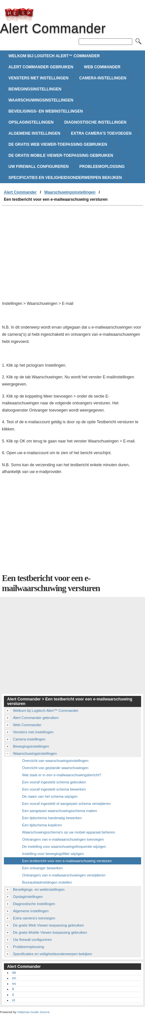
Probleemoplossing (102, 166)
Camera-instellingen (102, 78)
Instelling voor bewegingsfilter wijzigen (53, 854)
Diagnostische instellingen (95, 122)
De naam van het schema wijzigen (49, 796)
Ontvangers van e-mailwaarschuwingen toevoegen (63, 839)
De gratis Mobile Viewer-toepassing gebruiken (60, 155)
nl (13, 1000)
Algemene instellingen (34, 133)
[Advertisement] (72, 254)
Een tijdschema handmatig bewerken (52, 818)
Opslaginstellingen (31, 122)
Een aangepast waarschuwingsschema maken (59, 811)
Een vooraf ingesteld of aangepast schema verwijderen (66, 804)
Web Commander (102, 67)
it (13, 995)
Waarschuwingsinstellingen (40, 100)
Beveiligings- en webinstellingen (45, 111)
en (14, 978)
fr (13, 989)
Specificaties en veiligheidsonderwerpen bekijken (65, 177)
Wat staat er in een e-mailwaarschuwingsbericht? (61, 775)
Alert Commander (19, 14)
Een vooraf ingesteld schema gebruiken (54, 782)
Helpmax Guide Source (33, 1012)
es (14, 983)
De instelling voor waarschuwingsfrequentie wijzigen (64, 846)
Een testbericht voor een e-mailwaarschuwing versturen (67, 861)
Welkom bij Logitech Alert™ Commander (54, 56)
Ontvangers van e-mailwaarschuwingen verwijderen (63, 875)
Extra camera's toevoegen (101, 133)
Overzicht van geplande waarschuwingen (55, 768)
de (14, 972)
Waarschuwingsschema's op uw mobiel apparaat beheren (68, 832)
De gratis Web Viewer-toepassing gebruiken (57, 144)
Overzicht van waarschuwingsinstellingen (55, 761)
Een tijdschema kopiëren (42, 825)
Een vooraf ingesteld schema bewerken (54, 789)
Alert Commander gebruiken (40, 67)
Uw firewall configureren (38, 166)
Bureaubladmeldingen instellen (47, 882)
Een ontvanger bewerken (42, 868)
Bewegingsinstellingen (34, 89)
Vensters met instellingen (38, 78)
